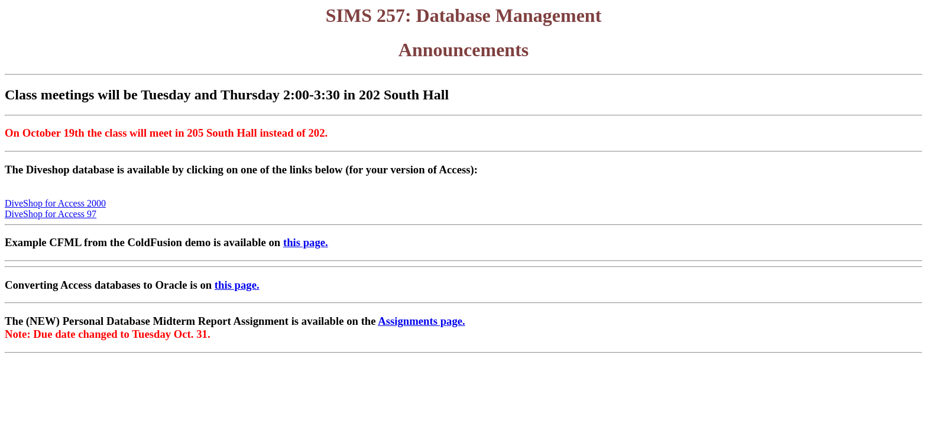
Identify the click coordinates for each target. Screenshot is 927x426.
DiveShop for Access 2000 (55, 203)
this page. (305, 242)
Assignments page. (421, 321)
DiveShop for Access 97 (50, 214)
